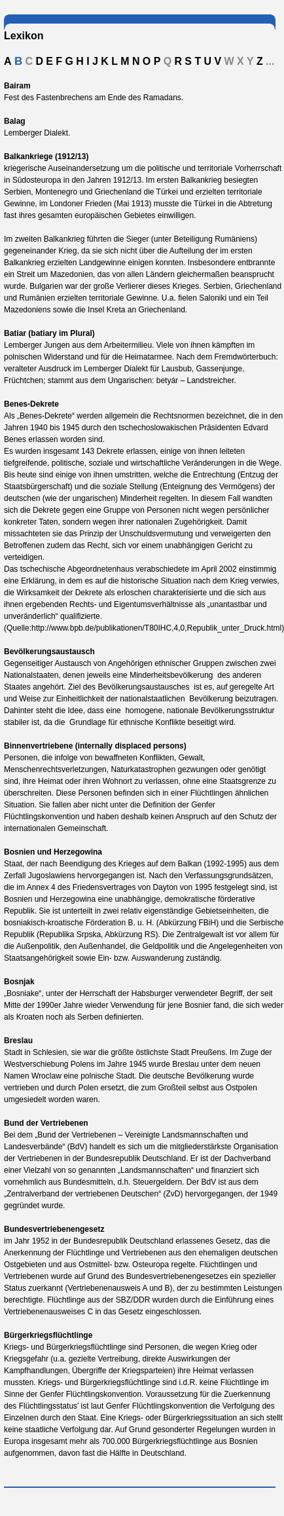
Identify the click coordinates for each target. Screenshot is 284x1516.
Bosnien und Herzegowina (53, 852)
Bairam (17, 85)
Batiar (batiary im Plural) (49, 333)
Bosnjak (19, 981)
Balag (15, 121)
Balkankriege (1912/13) (46, 156)
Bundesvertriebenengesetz (54, 1229)
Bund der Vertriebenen (46, 1123)
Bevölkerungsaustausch (49, 651)
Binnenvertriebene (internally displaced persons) (95, 745)
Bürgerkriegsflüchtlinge (48, 1335)
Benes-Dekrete (31, 404)
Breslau (18, 1040)
